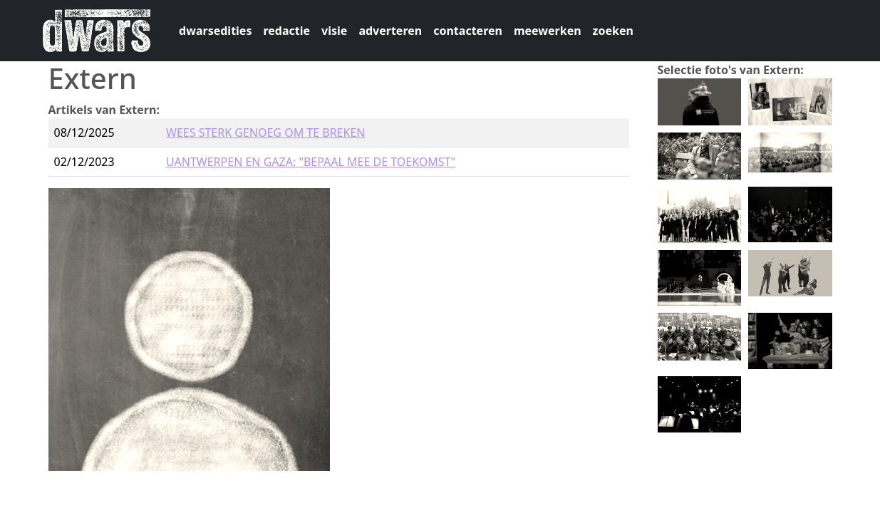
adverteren (390, 30)
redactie (286, 30)
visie (334, 30)
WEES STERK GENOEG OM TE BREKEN (265, 132)
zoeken (613, 30)
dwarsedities (215, 30)
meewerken (547, 30)
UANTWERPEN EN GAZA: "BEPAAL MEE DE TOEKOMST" (310, 162)
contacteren (467, 30)
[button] (700, 100)
